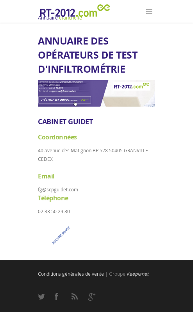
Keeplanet (137, 274)
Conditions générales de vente (71, 274)
